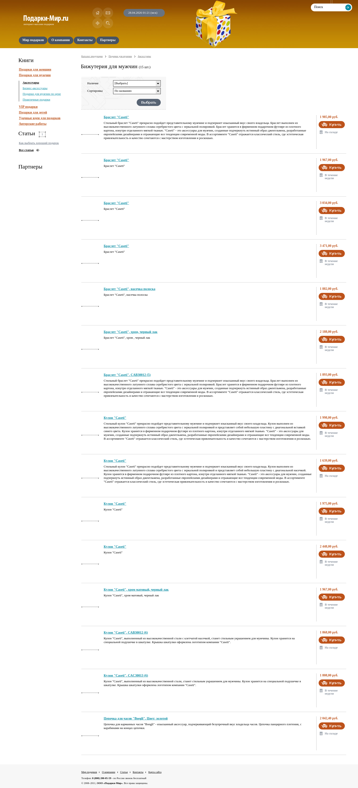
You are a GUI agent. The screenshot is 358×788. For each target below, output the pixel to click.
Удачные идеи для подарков (40, 118)
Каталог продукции (92, 56)
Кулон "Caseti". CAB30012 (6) (126, 632)
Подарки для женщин (35, 69)
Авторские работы (32, 124)
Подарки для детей (33, 112)
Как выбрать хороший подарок (39, 143)
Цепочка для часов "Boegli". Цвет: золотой (136, 718)
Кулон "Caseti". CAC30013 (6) (126, 675)
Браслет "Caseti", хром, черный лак (130, 332)
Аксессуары (31, 82)
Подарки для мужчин (35, 75)
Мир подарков (89, 772)
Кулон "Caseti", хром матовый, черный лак (136, 589)
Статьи (124, 772)
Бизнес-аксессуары (35, 88)
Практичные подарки (36, 99)
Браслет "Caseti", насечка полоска (129, 289)
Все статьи (26, 150)
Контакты (138, 772)
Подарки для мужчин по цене (42, 94)
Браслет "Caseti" (116, 117)
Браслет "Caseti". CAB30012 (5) (127, 375)
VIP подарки (28, 107)
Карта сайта (154, 772)
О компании (108, 772)
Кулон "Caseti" (115, 418)
